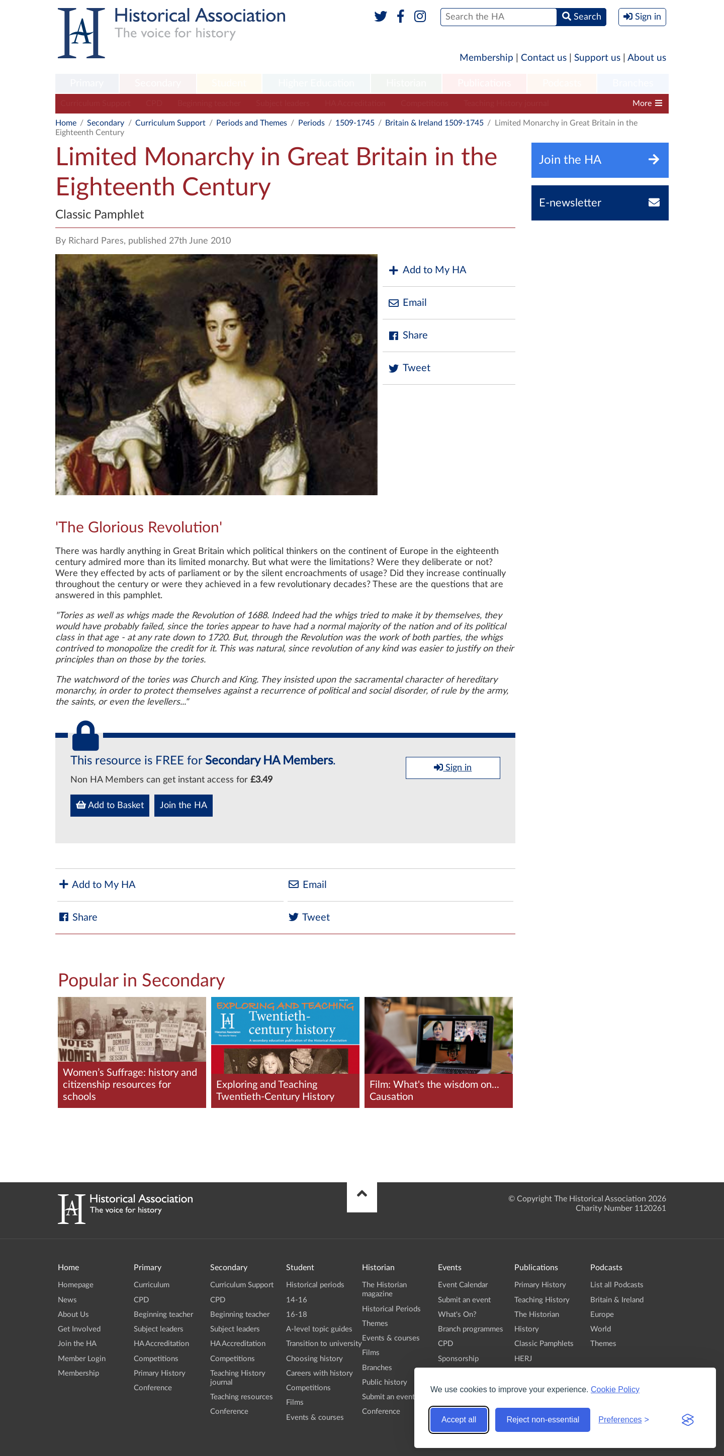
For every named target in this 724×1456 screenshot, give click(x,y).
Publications (484, 83)
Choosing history (314, 1359)
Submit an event (388, 1397)
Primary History (160, 1373)
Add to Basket (110, 805)
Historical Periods (391, 1309)
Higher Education (316, 83)
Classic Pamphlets (544, 1344)
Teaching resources (241, 1397)
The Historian (536, 1314)
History (526, 1329)
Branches (633, 83)
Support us (597, 58)
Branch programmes (470, 1329)
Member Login (82, 1359)
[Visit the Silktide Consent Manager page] (688, 1420)
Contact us (544, 58)
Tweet (409, 368)
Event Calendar (463, 1285)
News (67, 1300)
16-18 (296, 1314)
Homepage (76, 1285)
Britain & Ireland (617, 1300)
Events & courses (315, 1417)
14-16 (296, 1300)
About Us (73, 1314)
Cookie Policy (615, 1389)
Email (407, 303)
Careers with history (319, 1373)
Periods (311, 123)
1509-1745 (355, 123)
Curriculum (151, 1285)
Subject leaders (283, 103)
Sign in (453, 767)
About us (646, 58)
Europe (602, 1314)
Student (229, 83)
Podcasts (562, 83)
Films (295, 1402)
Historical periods (315, 1285)
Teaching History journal (506, 103)
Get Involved (79, 1329)
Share (408, 335)
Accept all (458, 1419)
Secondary (158, 83)
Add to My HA (427, 270)
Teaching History (542, 1300)
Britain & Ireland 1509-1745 (434, 123)
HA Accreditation (355, 103)
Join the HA (183, 805)
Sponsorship (458, 1359)
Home (65, 123)
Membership (486, 58)
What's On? (457, 1314)
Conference (153, 1388)
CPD (154, 103)
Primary (87, 83)
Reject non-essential (542, 1419)
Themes (375, 1323)
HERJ (523, 1359)
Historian (406, 83)
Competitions (424, 103)
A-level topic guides (319, 1329)
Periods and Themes (251, 123)
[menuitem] (87, 84)
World (600, 1329)
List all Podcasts (617, 1285)
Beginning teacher (209, 103)
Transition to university (324, 1344)
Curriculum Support (95, 103)
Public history (384, 1382)
